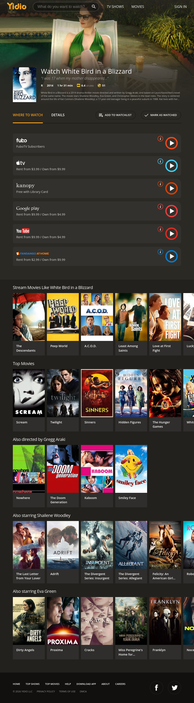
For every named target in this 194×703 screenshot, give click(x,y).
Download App (86, 683)
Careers (120, 683)
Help (68, 683)
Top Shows (33, 683)
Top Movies (52, 683)
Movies (137, 6)
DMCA (83, 691)
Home (16, 683)
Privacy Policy (46, 691)
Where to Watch (28, 115)
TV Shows (115, 6)
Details (58, 115)
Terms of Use (67, 691)
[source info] (159, 138)
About (105, 683)
